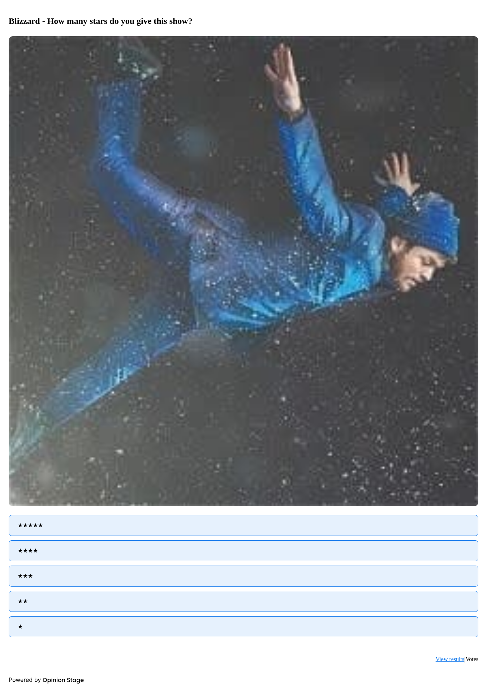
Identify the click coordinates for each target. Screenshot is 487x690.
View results (450, 659)
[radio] (243, 525)
